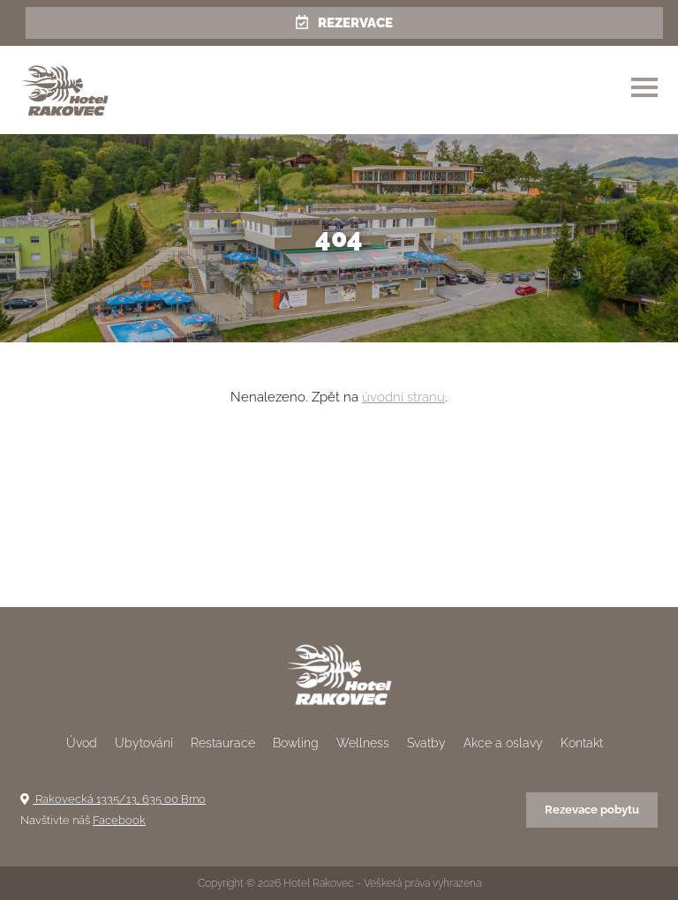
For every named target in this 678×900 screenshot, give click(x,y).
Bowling (296, 743)
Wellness (362, 743)
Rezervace (344, 23)
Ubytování (144, 743)
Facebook (119, 820)
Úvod (81, 743)
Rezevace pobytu (592, 809)
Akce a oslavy (503, 743)
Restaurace (223, 743)
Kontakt (582, 743)
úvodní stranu (403, 397)
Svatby (426, 743)
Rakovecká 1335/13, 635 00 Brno (113, 799)
